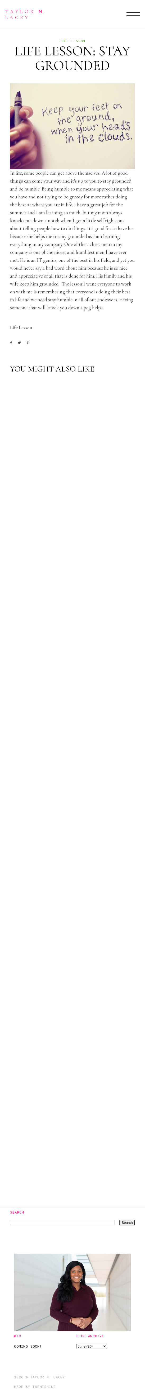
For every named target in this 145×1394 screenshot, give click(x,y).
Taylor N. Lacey (26, 14)
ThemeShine (44, 1387)
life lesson (72, 41)
